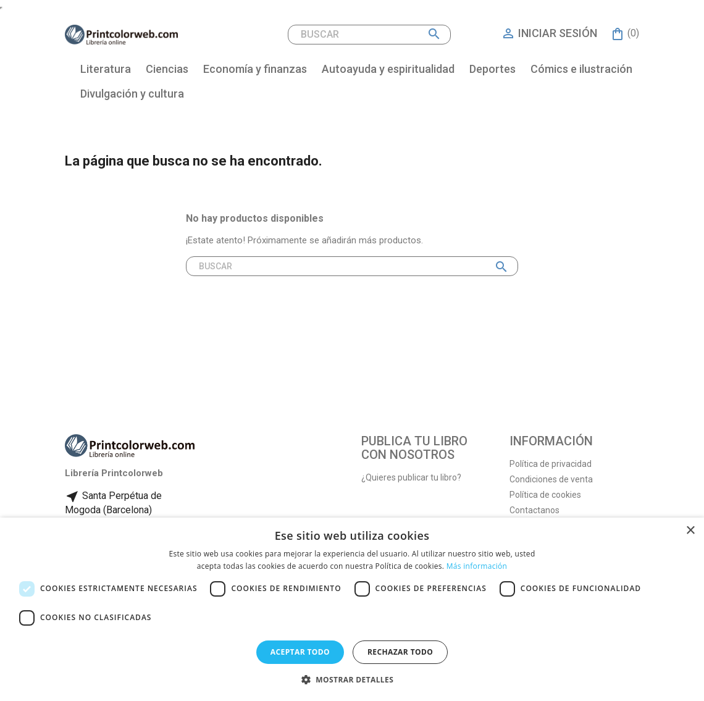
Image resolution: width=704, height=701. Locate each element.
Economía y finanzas (255, 68)
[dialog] (352, 609)
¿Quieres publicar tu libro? (411, 477)
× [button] (690, 530)
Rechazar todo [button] (400, 652)
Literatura (105, 68)
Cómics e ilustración (581, 68)
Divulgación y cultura (132, 93)
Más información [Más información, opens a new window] (476, 566)
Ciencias (167, 68)
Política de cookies (545, 495)
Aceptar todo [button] (300, 652)
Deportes (492, 68)
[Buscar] (369, 34)
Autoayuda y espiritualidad (388, 68)
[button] (352, 679)
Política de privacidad (550, 464)
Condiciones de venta (551, 479)
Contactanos (534, 510)
